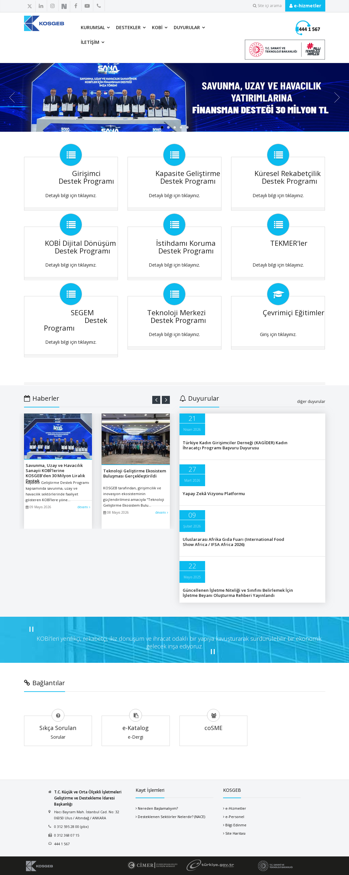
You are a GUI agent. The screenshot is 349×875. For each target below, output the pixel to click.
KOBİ (157, 27)
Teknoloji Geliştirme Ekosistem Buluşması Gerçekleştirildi (134, 473)
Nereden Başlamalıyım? (158, 808)
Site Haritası (235, 833)
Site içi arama (267, 5)
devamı (84, 507)
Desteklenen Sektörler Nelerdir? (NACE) (171, 816)
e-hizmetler (305, 6)
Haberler (41, 398)
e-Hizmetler (235, 808)
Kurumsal (93, 27)
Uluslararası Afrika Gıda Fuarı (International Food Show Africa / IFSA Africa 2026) (233, 541)
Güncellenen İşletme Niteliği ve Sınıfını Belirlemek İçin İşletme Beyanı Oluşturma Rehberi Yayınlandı (238, 592)
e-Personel (234, 816)
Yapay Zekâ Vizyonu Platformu (214, 493)
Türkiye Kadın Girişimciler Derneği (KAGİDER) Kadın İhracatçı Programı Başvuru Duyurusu (235, 445)
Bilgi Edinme (235, 825)
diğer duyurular (311, 401)
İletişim (90, 42)
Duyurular (187, 27)
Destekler (128, 27)
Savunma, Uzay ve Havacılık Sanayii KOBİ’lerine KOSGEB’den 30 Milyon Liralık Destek (55, 473)
